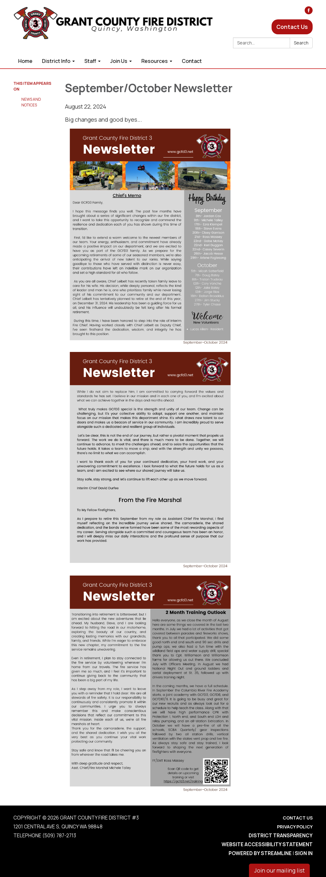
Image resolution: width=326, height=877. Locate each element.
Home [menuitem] (25, 60)
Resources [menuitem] (154, 60)
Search (301, 43)
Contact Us (292, 26)
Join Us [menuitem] (118, 60)
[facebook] (309, 12)
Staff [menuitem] (90, 60)
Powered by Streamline (260, 853)
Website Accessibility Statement (267, 844)
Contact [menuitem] (192, 60)
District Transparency (281, 835)
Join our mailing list (279, 870)
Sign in (304, 853)
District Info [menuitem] (56, 60)
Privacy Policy (295, 827)
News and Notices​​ (31, 102)
